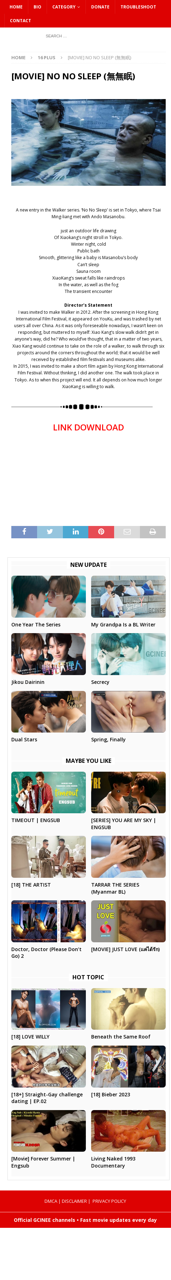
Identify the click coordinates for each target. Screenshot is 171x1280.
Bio (37, 7)
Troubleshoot (138, 7)
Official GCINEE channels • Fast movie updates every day (85, 1220)
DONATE (100, 7)
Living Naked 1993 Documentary (113, 1162)
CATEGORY (64, 7)
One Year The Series (35, 624)
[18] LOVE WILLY (30, 1036)
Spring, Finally (108, 739)
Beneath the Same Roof (121, 1036)
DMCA (51, 1201)
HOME (16, 7)
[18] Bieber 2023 (110, 1094)
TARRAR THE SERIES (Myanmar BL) (115, 888)
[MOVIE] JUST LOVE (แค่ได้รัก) (125, 949)
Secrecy (100, 682)
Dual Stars (24, 739)
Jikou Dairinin (28, 682)
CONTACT (20, 21)
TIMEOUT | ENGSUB (35, 820)
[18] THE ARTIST (31, 884)
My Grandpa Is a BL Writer (123, 624)
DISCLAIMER (74, 1201)
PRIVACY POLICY (109, 1201)
